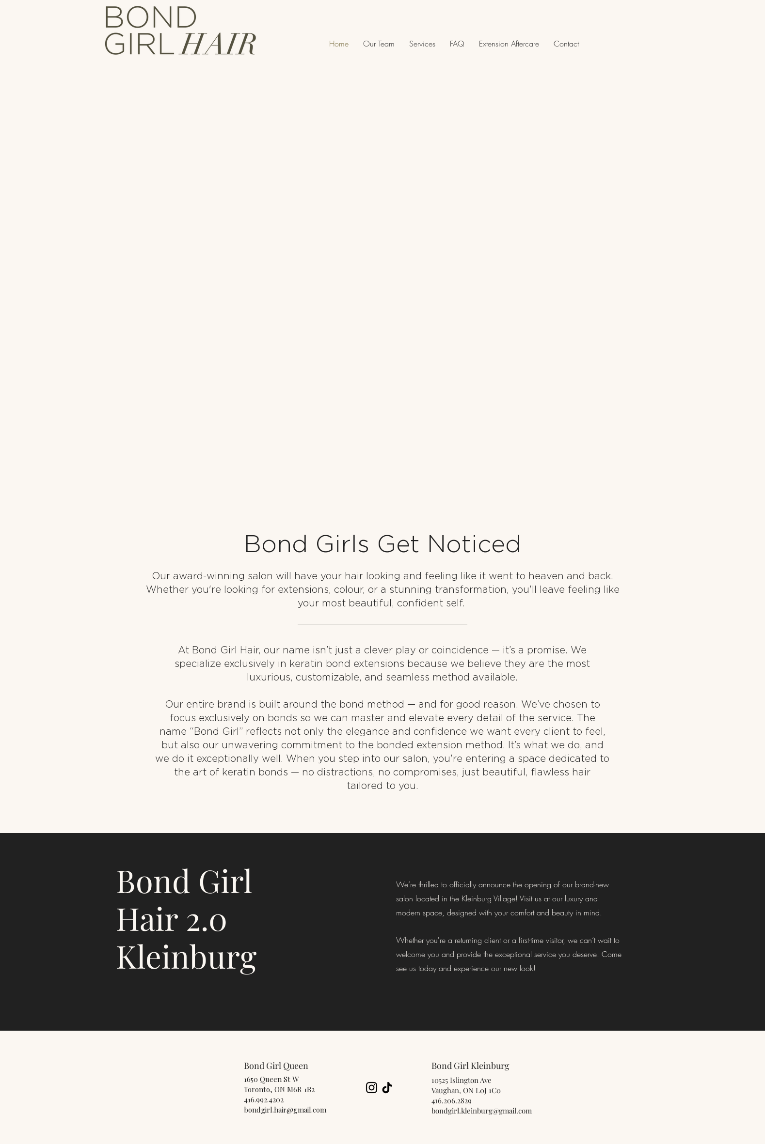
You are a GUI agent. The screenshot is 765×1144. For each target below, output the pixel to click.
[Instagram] (371, 1087)
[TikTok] (387, 1087)
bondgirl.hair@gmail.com (285, 1109)
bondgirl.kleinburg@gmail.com (481, 1110)
